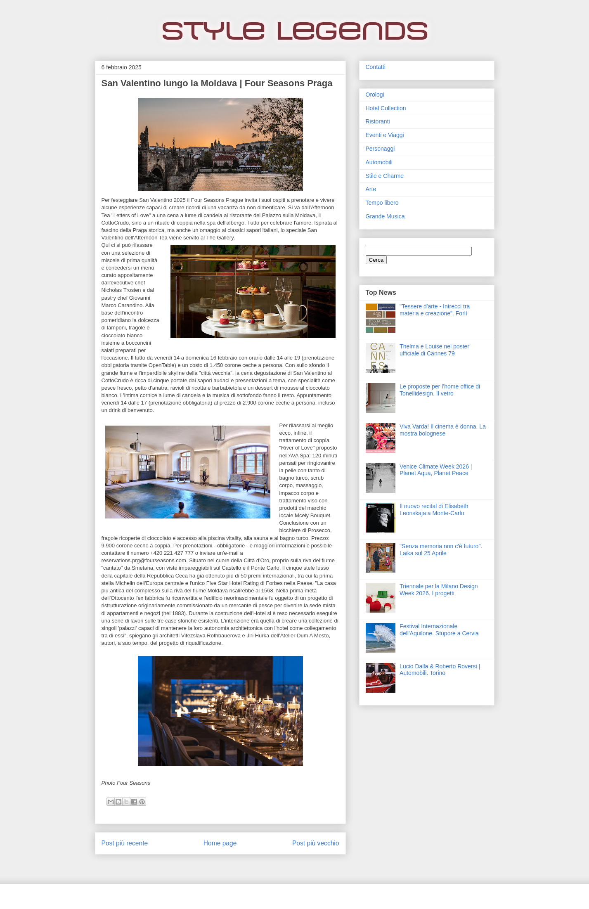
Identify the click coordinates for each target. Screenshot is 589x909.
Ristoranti (378, 121)
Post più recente (125, 843)
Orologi (375, 94)
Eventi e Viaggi (385, 135)
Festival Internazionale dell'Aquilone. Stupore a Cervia (439, 630)
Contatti (376, 67)
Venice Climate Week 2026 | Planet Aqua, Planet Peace (436, 470)
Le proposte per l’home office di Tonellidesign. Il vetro (440, 390)
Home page (220, 843)
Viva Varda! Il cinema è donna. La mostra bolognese (443, 430)
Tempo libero (382, 202)
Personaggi (380, 148)
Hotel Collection (386, 108)
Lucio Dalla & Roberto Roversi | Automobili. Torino (440, 670)
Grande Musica (385, 216)
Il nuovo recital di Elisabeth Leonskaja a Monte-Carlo (434, 509)
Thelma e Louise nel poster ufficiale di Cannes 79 (434, 350)
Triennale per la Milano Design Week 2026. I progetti (439, 590)
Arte (371, 189)
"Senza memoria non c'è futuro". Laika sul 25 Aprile (441, 549)
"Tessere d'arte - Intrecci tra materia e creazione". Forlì (435, 310)
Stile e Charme (385, 176)
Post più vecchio (315, 843)
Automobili (379, 162)
